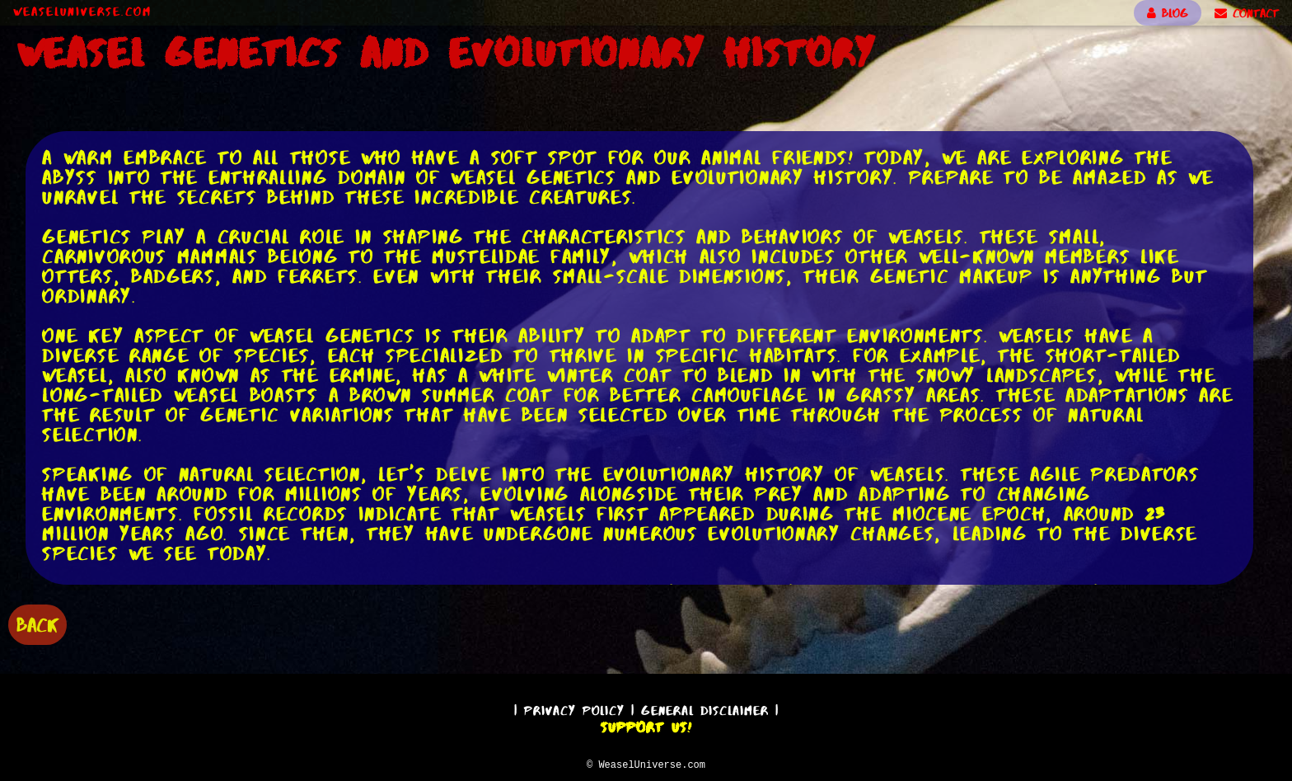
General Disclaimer (705, 708)
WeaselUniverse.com (82, 11)
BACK (37, 623)
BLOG (1167, 13)
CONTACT (1247, 13)
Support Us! (646, 725)
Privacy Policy (574, 708)
